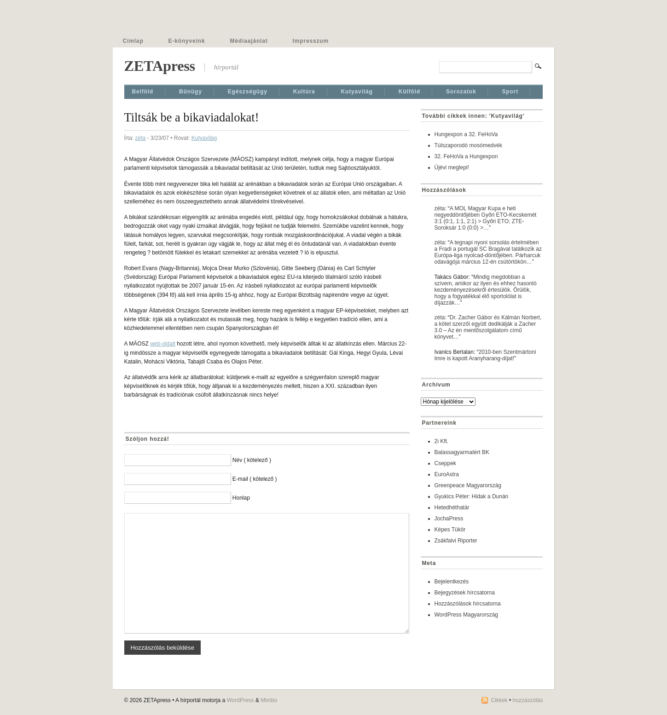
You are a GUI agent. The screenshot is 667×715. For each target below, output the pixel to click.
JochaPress (449, 518)
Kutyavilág (357, 91)
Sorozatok (461, 91)
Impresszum (311, 41)
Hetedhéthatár (452, 507)
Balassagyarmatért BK (462, 452)
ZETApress (159, 66)
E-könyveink (186, 41)
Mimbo (269, 700)
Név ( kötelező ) (251, 460)
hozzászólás (527, 700)
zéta (140, 138)
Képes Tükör (450, 529)
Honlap (241, 498)
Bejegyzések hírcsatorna (465, 592)
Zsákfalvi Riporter (456, 540)
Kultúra (304, 91)
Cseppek (445, 463)
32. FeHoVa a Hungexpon (466, 156)
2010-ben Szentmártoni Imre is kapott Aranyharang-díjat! (485, 355)
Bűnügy (190, 91)
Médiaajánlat (249, 41)
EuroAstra (447, 474)
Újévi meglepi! (452, 167)
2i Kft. (442, 441)
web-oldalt (162, 343)
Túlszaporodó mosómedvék (468, 145)
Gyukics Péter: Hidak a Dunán (472, 496)
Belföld (143, 91)
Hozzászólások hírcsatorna (468, 603)
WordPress (240, 700)
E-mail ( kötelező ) (254, 479)
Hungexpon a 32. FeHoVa (466, 134)
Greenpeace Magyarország (468, 485)
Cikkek (499, 700)
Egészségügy (247, 91)
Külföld (409, 91)
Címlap (133, 41)
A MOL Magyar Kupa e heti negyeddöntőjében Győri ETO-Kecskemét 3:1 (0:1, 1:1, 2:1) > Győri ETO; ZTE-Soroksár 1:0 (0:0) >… (486, 218)
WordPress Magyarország (467, 614)
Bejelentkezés (452, 581)
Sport (510, 91)
